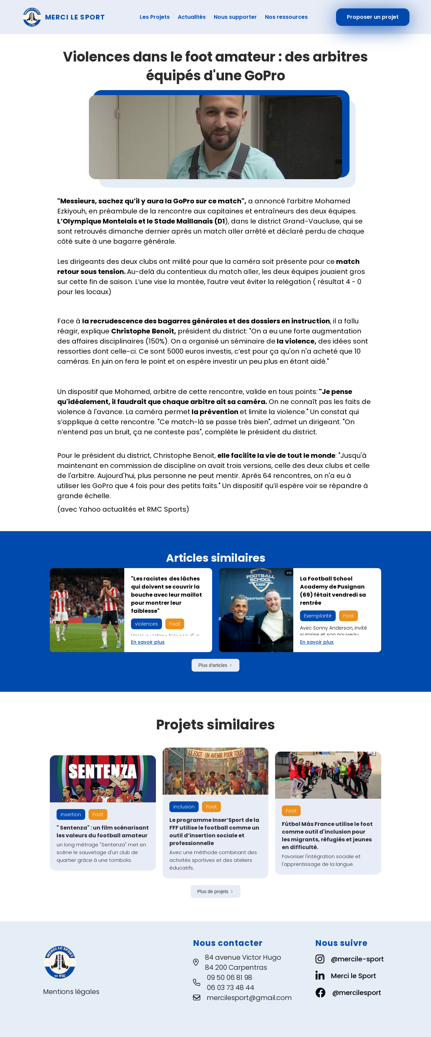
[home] (70, 17)
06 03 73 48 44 (230, 987)
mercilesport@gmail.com (249, 997)
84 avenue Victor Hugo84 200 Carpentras (243, 962)
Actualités (192, 17)
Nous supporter (235, 17)
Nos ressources (286, 17)
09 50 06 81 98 (229, 977)
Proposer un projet (373, 17)
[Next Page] (215, 665)
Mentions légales (71, 991)
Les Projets (155, 17)
